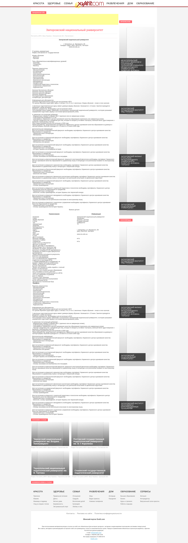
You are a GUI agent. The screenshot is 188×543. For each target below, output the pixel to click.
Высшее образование (127, 496)
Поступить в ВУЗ (36, 36)
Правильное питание (60, 496)
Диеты (55, 499)
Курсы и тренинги (126, 501)
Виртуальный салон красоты (149, 501)
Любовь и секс (77, 506)
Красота (38, 3)
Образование (145, 3)
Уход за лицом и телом (41, 504)
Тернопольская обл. (64, 476)
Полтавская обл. (103, 447)
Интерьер (112, 496)
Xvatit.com (94, 539)
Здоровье (54, 3)
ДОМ (111, 492)
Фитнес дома (57, 501)
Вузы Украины (47, 36)
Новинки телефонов (96, 501)
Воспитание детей (79, 501)
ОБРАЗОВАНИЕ (128, 492)
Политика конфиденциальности (108, 513)
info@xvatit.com (96, 533)
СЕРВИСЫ (145, 492)
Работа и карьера (126, 504)
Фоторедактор (145, 499)
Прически (36, 496)
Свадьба (75, 499)
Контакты (70, 513)
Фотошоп (143, 496)
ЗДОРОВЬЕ (58, 492)
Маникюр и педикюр (40, 501)
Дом (130, 3)
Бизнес (122, 499)
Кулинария (76, 504)
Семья (68, 3)
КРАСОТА (38, 492)
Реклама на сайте (84, 513)
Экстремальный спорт (60, 506)
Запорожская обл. (58, 36)
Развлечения (115, 3)
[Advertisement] (74, 19)
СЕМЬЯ (76, 492)
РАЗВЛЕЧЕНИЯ (96, 492)
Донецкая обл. (103, 476)
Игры (91, 496)
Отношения (76, 496)
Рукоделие (112, 499)
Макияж (36, 499)
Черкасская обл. (63, 447)
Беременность (58, 504)
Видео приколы (94, 499)
